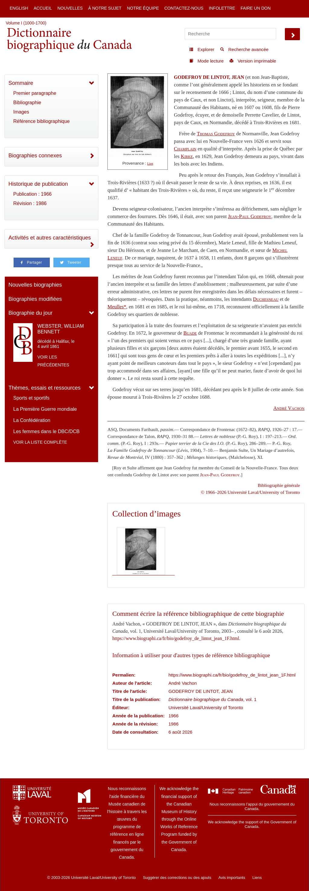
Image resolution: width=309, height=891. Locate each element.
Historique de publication (38, 184)
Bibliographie (27, 102)
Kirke (187, 156)
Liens (257, 877)
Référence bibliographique (41, 121)
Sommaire (20, 83)
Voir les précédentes (53, 361)
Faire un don (256, 8)
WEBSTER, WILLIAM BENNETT (60, 328)
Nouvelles (70, 8)
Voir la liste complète (40, 442)
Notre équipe (143, 8)
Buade (190, 333)
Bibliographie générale (279, 485)
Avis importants (231, 877)
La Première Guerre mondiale (45, 409)
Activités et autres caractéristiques (49, 238)
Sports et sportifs (31, 397)
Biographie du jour (30, 313)
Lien (150, 163)
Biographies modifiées (35, 299)
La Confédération (31, 420)
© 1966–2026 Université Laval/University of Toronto (250, 492)
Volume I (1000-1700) (26, 23)
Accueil (42, 8)
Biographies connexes (35, 156)
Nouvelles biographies (35, 285)
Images (21, 111)
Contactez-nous (183, 8)
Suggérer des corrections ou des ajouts (177, 877)
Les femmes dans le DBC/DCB (46, 431)
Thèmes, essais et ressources (44, 388)
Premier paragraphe (34, 93)
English (19, 8)
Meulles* (116, 307)
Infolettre (222, 8)
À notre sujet (104, 8)
